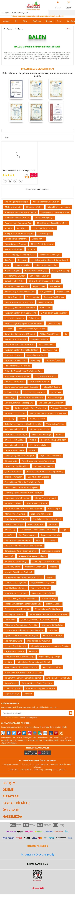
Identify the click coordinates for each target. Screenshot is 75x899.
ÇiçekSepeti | (27, 764)
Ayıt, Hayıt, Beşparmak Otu (58, 678)
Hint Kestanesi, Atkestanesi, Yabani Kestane (24, 630)
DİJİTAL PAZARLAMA (37, 864)
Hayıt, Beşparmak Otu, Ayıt (16, 519)
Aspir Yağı (9, 556)
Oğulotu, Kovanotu (13, 207)
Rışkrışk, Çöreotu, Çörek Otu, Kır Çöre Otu (23, 424)
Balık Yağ (22, 260)
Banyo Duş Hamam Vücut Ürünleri (20, 307)
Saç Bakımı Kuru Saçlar (15, 413)
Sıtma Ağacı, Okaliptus (14, 614)
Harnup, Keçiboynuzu (14, 318)
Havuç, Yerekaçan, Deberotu (17, 498)
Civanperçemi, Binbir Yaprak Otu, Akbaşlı (38, 529)
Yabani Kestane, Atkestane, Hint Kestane (48, 413)
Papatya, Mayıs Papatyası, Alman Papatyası (23, 323)
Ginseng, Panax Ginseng (36, 503)
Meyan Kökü (10, 619)
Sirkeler (59, 434)
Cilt (16, 21)
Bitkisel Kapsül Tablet (36, 355)
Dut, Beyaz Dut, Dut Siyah (38, 641)
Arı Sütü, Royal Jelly (13, 297)
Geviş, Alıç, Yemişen (13, 355)
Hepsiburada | (66, 764)
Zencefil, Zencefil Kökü (14, 381)
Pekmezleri (51, 540)
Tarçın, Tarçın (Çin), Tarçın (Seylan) (20, 254)
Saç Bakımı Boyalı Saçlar (15, 360)
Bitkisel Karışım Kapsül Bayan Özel (52, 223)
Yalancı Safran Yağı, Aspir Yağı (18, 223)
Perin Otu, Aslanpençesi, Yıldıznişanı (38, 461)
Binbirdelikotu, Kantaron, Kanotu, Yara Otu (49, 614)
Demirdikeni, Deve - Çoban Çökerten (21, 551)
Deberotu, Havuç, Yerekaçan (53, 440)
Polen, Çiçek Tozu (35, 524)
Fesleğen (8, 328)
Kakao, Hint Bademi (51, 387)
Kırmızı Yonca (11, 683)
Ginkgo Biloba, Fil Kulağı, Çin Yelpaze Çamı (23, 482)
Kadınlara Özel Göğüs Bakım (51, 402)
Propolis (32, 440)
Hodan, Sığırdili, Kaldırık (15, 646)
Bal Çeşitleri (45, 307)
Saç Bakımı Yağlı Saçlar (41, 514)
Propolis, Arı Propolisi (50, 535)
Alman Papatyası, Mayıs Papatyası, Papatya (50, 646)
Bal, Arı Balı (56, 392)
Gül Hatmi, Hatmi (12, 566)
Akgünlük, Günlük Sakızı (52, 625)
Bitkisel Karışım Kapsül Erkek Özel (19, 291)
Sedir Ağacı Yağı (50, 350)
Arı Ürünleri (22, 228)
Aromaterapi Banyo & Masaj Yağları (20, 212)
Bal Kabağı (35, 360)
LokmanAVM (37, 888)
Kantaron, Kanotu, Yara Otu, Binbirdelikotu (23, 508)
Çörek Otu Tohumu (13, 471)
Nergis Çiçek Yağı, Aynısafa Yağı (32, 328)
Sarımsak (53, 524)
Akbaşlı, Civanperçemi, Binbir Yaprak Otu (23, 604)
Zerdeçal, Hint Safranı (14, 450)
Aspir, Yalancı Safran (52, 667)
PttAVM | (37, 764)
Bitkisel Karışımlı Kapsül (15, 339)
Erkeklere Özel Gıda (39, 339)
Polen (7, 408)
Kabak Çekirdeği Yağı (44, 217)
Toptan (49, 21)
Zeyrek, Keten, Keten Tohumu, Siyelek (21, 487)
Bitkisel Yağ (10, 529)
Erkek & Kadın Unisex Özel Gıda (55, 212)
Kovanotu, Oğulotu (13, 688)
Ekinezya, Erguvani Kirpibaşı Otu (19, 402)
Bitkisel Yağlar (44, 233)
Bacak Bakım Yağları (13, 477)
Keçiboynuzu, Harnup (14, 651)
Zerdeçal (28, 693)
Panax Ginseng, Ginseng (15, 244)
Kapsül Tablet (39, 286)
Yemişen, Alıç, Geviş (40, 588)
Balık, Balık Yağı (55, 397)
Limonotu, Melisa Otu (39, 429)
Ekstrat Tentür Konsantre (44, 228)
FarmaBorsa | (26, 769)
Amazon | (45, 764)
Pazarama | (37, 767)
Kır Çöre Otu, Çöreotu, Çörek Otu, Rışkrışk (23, 678)
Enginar (64, 529)
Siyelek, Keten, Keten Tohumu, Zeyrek (21, 635)
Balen (20, 29)
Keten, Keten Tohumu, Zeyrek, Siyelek (33, 662)
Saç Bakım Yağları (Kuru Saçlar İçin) (20, 313)
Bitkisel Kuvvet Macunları (59, 207)
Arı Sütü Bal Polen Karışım (16, 286)
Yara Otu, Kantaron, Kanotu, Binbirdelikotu (23, 545)
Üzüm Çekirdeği (12, 392)
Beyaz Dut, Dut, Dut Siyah (16, 593)
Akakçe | (56, 769)
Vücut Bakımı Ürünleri (39, 381)
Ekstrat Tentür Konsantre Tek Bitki (44, 281)
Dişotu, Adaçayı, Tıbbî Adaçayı (48, 609)
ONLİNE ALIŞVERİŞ (37, 845)
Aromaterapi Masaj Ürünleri (17, 217)
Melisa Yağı (10, 397)
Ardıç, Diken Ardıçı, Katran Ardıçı (19, 656)
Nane (7, 265)
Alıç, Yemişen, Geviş (13, 641)
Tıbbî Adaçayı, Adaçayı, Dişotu (18, 540)
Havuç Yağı (9, 418)
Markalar (6, 21)
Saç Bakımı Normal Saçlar (16, 434)
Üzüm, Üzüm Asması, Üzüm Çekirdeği (21, 387)
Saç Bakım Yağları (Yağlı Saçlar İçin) (30, 408)
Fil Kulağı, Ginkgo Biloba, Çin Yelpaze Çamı (23, 371)
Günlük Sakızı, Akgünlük (15, 582)
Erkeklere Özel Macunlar (45, 376)
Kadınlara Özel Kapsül (43, 466)
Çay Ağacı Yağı (54, 323)
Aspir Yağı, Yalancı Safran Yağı (45, 561)
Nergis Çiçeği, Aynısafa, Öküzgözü (19, 455)
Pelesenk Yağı (33, 297)
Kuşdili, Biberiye (12, 693)
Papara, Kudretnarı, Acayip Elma (19, 302)
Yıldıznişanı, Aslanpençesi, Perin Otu (21, 625)
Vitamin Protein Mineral (45, 498)
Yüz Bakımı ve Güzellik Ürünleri (47, 519)
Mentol (50, 577)
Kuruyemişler (46, 291)
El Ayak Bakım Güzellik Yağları (54, 313)
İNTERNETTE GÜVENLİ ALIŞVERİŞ (37, 854)
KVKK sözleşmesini (11, 718)
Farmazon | (37, 769)
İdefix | (63, 769)
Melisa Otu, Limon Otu (35, 566)
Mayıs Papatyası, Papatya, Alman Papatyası (23, 492)
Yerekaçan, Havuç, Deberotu (17, 609)
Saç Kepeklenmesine (51, 551)
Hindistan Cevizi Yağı (41, 434)
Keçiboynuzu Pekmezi (39, 445)
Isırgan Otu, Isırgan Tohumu (17, 376)
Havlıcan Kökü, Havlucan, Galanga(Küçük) (45, 471)
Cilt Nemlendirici (46, 344)
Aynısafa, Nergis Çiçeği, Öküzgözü (37, 683)
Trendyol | (55, 764)
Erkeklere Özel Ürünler (15, 276)
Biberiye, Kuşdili (53, 604)
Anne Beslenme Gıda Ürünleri (46, 201)
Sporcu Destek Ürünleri (15, 429)
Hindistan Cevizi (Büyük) (43, 593)
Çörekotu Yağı (11, 461)
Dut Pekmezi (55, 286)
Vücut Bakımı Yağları (55, 424)
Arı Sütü (8, 228)
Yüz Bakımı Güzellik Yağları (16, 466)
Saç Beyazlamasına (27, 535)
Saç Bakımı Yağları (13, 503)
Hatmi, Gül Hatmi (37, 418)
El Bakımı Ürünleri (34, 207)
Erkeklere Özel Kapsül (60, 408)
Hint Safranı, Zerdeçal (52, 635)
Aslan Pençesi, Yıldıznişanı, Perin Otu (21, 667)
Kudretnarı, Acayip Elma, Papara (40, 688)
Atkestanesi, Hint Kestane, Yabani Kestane (23, 672)
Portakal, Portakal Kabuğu (16, 561)
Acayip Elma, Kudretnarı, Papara (19, 233)
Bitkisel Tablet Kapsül (14, 440)
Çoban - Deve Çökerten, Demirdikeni (21, 598)
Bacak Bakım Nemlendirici (31, 397)
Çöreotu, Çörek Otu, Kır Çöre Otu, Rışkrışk (39, 619)
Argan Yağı (9, 535)
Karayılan (53, 630)
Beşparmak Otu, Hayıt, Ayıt (42, 582)
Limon (22, 418)
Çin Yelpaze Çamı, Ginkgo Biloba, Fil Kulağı (23, 577)
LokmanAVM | (14, 764)
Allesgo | (47, 769)
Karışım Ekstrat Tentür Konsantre (19, 344)
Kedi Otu (33, 651)
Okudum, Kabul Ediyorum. (19, 717)
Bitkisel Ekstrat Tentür (49, 334)
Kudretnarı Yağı (49, 598)
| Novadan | (14, 769)
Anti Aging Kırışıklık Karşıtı (16, 201)
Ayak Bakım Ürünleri (13, 249)
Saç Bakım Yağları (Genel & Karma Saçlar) (49, 260)
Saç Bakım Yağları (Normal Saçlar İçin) (21, 350)
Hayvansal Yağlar (22, 265)
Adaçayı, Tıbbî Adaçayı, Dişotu (32, 556)
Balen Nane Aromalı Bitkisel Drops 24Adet (19, 170)
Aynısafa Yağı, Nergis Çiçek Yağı (18, 572)
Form (59, 21)
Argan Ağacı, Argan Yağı (49, 656)
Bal (66, 334)
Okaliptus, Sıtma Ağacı (50, 254)
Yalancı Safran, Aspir (14, 524)
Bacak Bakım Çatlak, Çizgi (36, 270)
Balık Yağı (9, 260)
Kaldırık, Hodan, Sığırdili (38, 477)
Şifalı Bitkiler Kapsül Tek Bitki (17, 365)
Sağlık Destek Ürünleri (39, 276)
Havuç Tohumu (45, 302)
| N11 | (5, 764)
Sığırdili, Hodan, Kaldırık (15, 588)
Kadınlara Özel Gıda (54, 360)
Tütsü (25, 21)
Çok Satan (37, 21)
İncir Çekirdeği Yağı (60, 270)
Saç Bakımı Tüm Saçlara (50, 455)
